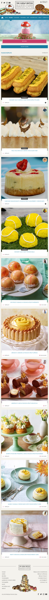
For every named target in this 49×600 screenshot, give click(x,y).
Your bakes (5, 578)
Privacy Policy (43, 576)
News (6, 17)
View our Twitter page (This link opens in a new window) (4, 3)
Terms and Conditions (40, 572)
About (40, 17)
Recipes (11, 17)
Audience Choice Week (8, 580)
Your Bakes (16, 17)
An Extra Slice (33, 17)
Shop (28, 17)
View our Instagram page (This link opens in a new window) (7, 3)
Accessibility (43, 580)
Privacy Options (42, 574)
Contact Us (45, 17)
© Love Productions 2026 (9, 594)
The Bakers (23, 17)
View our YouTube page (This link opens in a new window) (9, 3)
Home (2, 17)
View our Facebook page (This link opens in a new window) (2, 3)
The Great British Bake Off (24, 5)
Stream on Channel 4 (41, 2)
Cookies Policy (42, 578)
